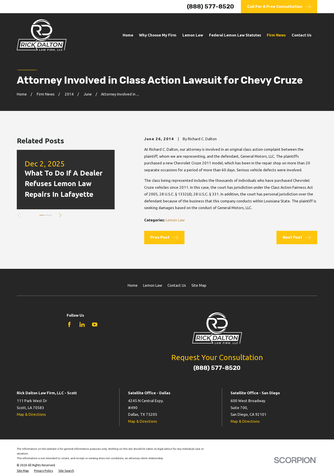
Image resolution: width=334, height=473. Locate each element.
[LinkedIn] (82, 324)
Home (133, 285)
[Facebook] (69, 324)
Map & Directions (31, 414)
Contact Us (176, 285)
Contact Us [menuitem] (301, 35)
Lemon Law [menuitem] (192, 35)
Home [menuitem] (128, 35)
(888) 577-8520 (210, 6)
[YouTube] (94, 324)
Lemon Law (175, 220)
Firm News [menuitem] (276, 35)
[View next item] (60, 215)
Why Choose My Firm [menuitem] (157, 35)
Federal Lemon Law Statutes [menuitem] (235, 35)
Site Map (198, 285)
